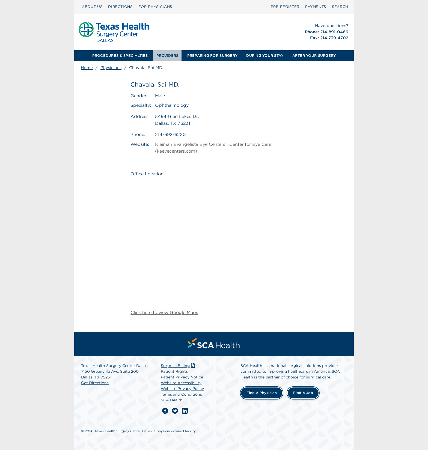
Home (87, 67)
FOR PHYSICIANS (155, 7)
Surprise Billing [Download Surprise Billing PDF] (178, 365)
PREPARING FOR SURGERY (212, 56)
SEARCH (340, 7)
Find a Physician (261, 393)
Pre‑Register (285, 7)
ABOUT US (92, 7)
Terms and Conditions (181, 394)
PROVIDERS (167, 56)
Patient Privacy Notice (182, 377)
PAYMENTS (315, 7)
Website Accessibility (181, 383)
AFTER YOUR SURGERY (314, 56)
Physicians (110, 67)
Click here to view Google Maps (164, 312)
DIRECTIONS (120, 7)
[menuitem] (92, 7)
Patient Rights (174, 371)
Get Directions (95, 383)
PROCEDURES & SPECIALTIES (120, 56)
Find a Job (303, 393)
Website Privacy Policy (182, 388)
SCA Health (172, 400)
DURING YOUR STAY (264, 56)
